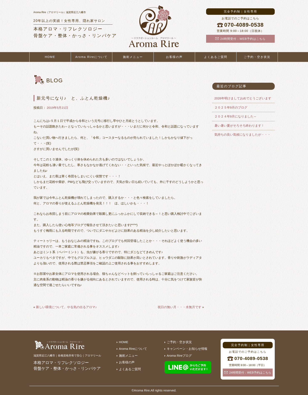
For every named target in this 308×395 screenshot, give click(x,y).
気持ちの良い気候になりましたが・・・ (242, 134)
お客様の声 (174, 57)
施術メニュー (133, 57)
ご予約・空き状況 (257, 57)
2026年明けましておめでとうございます (242, 98)
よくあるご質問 (215, 57)
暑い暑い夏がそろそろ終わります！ (239, 125)
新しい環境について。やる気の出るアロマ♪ (66, 307)
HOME (50, 57)
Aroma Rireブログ (179, 355)
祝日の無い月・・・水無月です (179, 307)
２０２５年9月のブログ (230, 107)
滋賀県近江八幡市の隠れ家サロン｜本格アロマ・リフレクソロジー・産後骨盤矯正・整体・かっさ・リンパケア (154, 27)
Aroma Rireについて (91, 57)
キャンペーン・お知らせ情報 (187, 348)
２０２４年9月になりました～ (235, 116)
